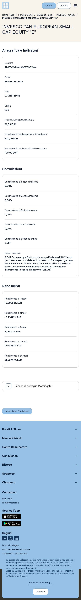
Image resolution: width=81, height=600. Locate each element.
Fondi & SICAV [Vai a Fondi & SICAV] (25, 14)
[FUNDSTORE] (5, 5)
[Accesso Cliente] (64, 6)
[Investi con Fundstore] (49, 6)
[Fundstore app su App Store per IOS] (40, 516)
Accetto (40, 591)
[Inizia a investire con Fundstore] (17, 411)
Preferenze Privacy (39, 582)
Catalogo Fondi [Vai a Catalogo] (44, 14)
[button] (75, 5)
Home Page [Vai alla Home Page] (8, 14)
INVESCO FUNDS (65, 14)
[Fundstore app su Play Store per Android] (40, 523)
